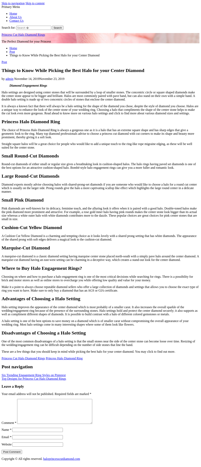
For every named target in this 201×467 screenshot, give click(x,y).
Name (6, 434)
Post (4, 62)
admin (9, 79)
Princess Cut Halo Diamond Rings (23, 34)
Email (6, 441)
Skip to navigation (13, 3)
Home (13, 13)
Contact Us (16, 20)
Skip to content (35, 3)
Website (7, 449)
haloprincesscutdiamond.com (61, 463)
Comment (9, 427)
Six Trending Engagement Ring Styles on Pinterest (34, 375)
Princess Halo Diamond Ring (64, 358)
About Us (15, 17)
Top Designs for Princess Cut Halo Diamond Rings (34, 378)
